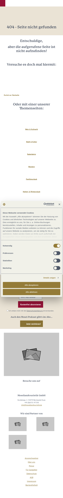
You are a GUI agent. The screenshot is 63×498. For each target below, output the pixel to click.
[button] (2, 3)
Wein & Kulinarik (31, 129)
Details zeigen (49, 278)
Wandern (31, 167)
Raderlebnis (31, 154)
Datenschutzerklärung (35, 311)
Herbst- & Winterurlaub (31, 192)
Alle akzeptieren (31, 285)
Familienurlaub (31, 179)
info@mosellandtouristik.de (31, 405)
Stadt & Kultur (31, 142)
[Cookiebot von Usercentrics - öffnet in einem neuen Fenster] (43, 204)
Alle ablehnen (31, 292)
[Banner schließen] (59, 204)
